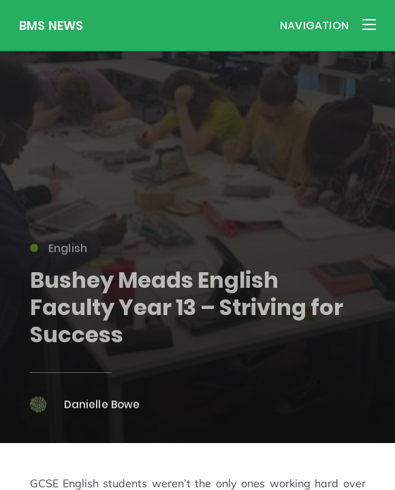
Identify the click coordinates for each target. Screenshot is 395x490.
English (59, 250)
